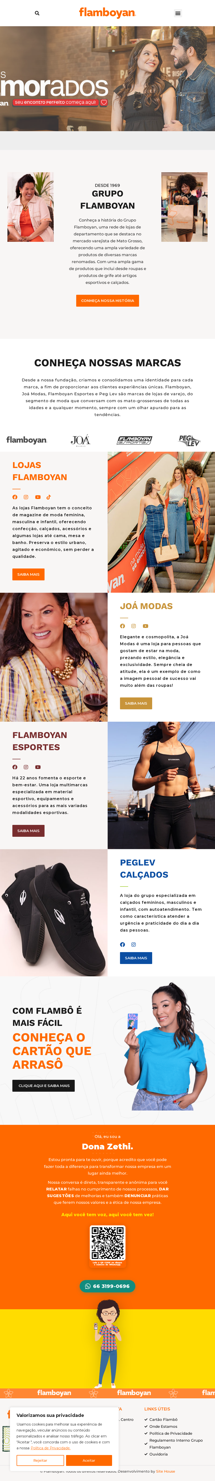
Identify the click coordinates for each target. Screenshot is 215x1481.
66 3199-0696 (107, 1286)
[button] (37, 13)
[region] (64, 1439)
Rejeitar (40, 1460)
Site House (165, 1471)
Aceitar (89, 1460)
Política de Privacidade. (51, 1448)
